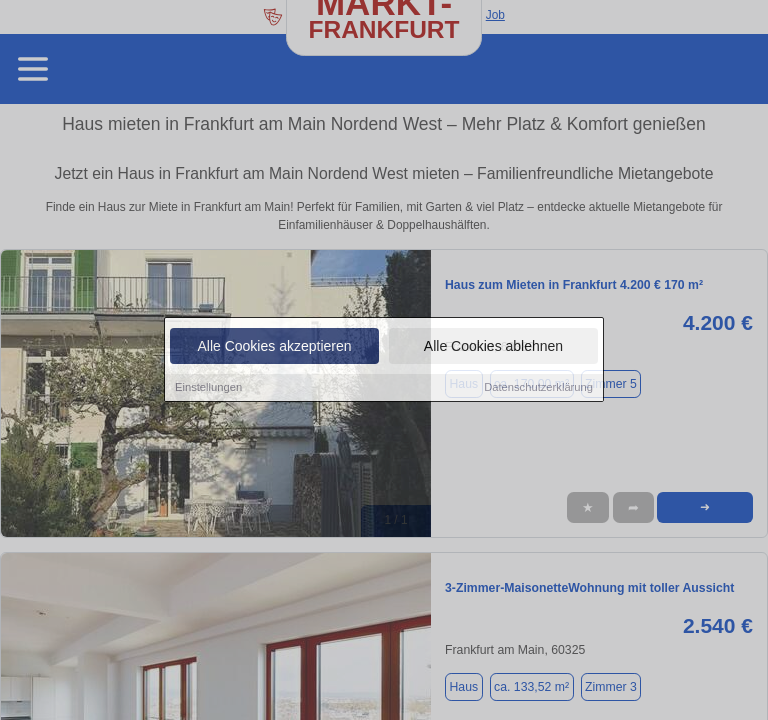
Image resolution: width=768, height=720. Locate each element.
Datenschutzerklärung (538, 389)
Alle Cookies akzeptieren (274, 348)
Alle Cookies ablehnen (493, 348)
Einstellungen (208, 389)
